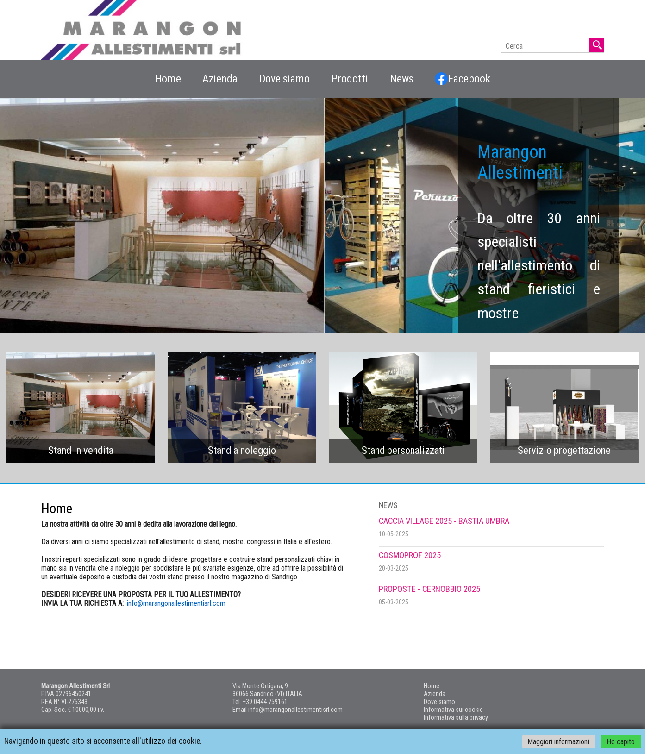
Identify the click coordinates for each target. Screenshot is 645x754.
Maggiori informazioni (558, 741)
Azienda (220, 78)
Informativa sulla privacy (456, 718)
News (401, 78)
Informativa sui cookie (453, 710)
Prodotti (350, 78)
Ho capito (621, 741)
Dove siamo (284, 78)
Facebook (462, 78)
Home (168, 78)
